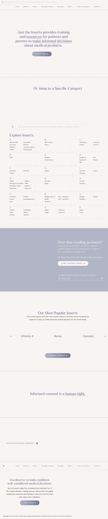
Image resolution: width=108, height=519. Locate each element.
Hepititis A (82, 157)
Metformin (13, 188)
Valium (47, 210)
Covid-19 (96, 142)
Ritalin (46, 199)
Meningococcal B (15, 186)
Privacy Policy (52, 516)
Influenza (26, 171)
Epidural (47, 157)
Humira (95, 160)
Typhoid (26, 215)
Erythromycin (49, 160)
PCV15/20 (13, 197)
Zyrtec (81, 212)
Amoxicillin (26, 142)
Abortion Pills (14, 142)
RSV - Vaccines (63, 199)
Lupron (95, 171)
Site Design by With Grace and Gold (35, 516)
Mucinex (27, 186)
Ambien (12, 149)
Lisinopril (82, 173)
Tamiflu (12, 210)
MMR (26, 183)
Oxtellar (81, 181)
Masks (12, 181)
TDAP (11, 212)
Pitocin (12, 199)
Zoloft (81, 210)
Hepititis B (82, 160)
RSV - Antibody (63, 197)
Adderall (12, 147)
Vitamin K (61, 212)
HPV (94, 157)
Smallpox (82, 199)
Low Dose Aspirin (28, 147)
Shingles (82, 197)
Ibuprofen (13, 171)
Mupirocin (28, 188)
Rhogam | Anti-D (50, 197)
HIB (80, 162)
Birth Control (49, 142)
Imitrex (12, 173)
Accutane (13, 145)
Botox (46, 145)
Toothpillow (27, 210)
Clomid (81, 145)
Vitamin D (61, 210)
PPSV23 (25, 197)
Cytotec (96, 145)
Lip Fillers (82, 171)
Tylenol (25, 212)
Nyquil (46, 183)
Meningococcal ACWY (17, 183)
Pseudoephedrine (28, 199)
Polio (11, 201)
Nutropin (47, 181)
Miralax (27, 181)
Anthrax (25, 145)
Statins (95, 197)
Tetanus (12, 215)
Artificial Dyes (27, 149)
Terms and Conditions (65, 516)
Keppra (47, 171)
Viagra (47, 212)
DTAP (11, 157)
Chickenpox (83, 142)
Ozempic (82, 183)
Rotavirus (48, 201)
